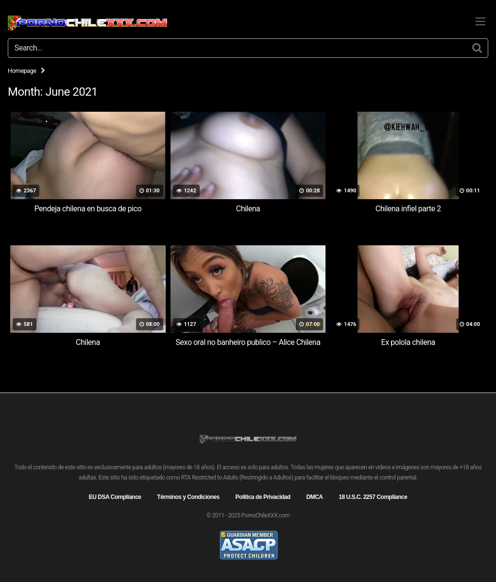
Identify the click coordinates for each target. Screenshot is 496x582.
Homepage (22, 70)
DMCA (314, 497)
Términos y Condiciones (188, 497)
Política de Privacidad (263, 497)
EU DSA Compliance (115, 497)
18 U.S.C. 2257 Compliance (373, 497)
